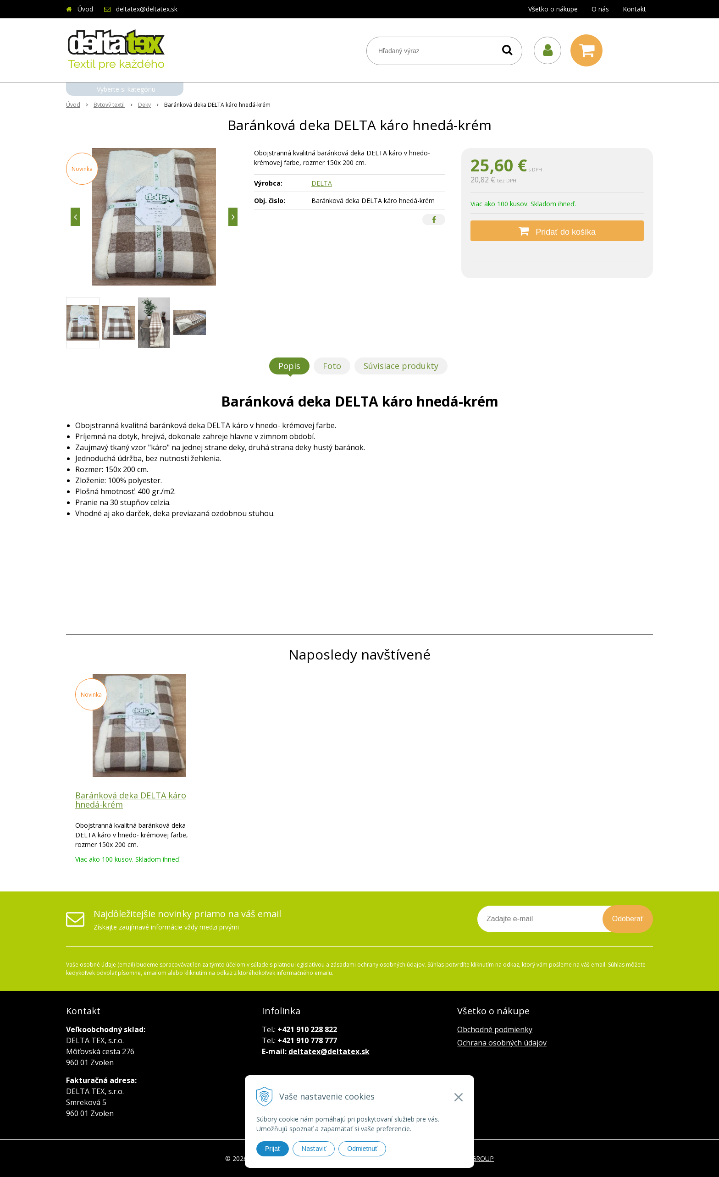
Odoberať (627, 919)
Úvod (85, 9)
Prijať (272, 1148)
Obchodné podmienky (494, 1029)
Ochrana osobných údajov (502, 1043)
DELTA (321, 183)
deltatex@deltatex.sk (146, 9)
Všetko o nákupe (553, 9)
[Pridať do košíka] (557, 230)
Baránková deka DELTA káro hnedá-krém (130, 800)
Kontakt (634, 9)
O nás (600, 9)
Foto (332, 365)
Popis (289, 365)
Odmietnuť (362, 1148)
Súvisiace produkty (401, 365)
